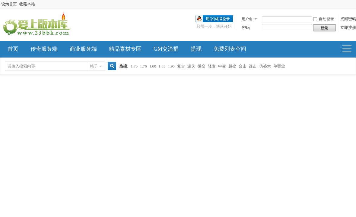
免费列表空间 (230, 49)
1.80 (152, 66)
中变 (222, 66)
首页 (13, 49)
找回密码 (348, 19)
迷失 (191, 66)
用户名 (247, 19)
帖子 (94, 66)
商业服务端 (83, 49)
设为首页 (9, 4)
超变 (232, 66)
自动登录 (323, 19)
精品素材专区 (125, 49)
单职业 (279, 66)
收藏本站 (27, 4)
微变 (201, 66)
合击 (242, 66)
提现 (196, 49)
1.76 (143, 66)
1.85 (162, 66)
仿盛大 (265, 66)
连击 (253, 66)
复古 (181, 66)
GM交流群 (166, 49)
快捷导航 (349, 49)
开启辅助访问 (354, 4)
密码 (246, 27)
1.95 (171, 66)
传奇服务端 (44, 49)
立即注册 (348, 27)
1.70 (134, 66)
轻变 (212, 66)
